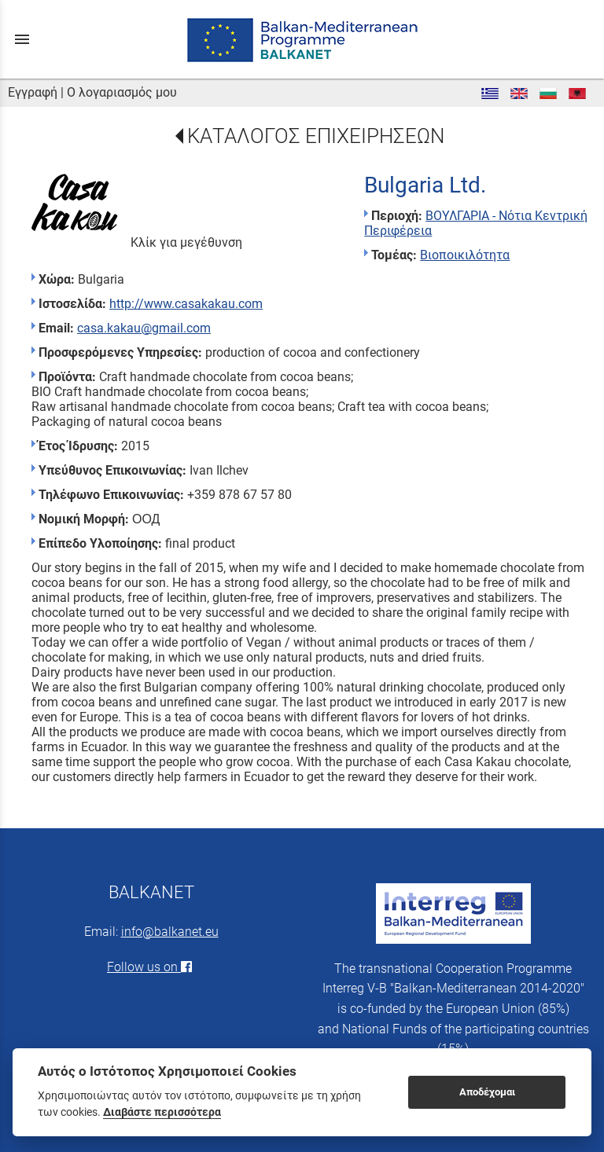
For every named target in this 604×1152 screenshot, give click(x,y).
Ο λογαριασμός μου (122, 92)
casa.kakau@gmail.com (144, 328)
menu (22, 39)
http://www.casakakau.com (186, 303)
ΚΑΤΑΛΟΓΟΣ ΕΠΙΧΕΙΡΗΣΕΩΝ (315, 136)
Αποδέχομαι (487, 1092)
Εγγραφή (32, 92)
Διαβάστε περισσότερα (162, 1112)
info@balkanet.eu (170, 931)
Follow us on (151, 966)
